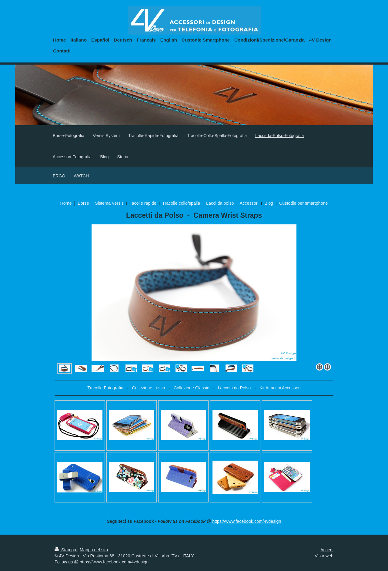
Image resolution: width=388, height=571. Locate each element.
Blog (268, 203)
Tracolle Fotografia (105, 387)
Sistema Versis (109, 203)
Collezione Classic (191, 387)
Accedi (326, 549)
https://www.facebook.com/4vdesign (246, 521)
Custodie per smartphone (303, 203)
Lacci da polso (220, 203)
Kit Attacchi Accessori (280, 387)
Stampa (66, 549)
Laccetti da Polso (234, 387)
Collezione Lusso (148, 387)
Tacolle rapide (142, 203)
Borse (83, 203)
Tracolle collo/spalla (181, 203)
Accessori (249, 203)
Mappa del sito (94, 549)
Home (66, 203)
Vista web (324, 555)
